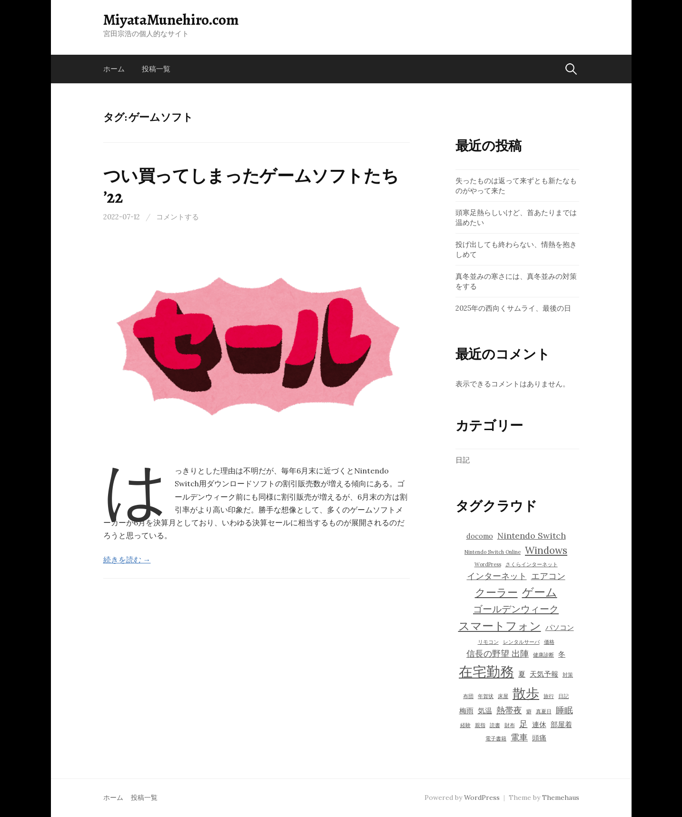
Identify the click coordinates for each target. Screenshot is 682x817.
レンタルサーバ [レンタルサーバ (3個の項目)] (521, 642)
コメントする (177, 216)
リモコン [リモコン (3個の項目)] (488, 642)
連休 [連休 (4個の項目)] (539, 724)
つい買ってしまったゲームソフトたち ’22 (251, 186)
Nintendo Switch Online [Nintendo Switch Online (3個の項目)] (493, 552)
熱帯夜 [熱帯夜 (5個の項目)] (509, 710)
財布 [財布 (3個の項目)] (509, 725)
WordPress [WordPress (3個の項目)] (487, 564)
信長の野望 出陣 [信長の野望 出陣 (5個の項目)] (497, 653)
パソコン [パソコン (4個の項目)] (559, 627)
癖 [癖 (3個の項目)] (529, 711)
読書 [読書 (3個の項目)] (495, 725)
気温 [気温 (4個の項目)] (485, 710)
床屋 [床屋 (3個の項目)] (503, 696)
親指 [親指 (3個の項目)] (480, 725)
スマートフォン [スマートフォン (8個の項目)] (499, 626)
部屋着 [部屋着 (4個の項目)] (561, 724)
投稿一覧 (156, 68)
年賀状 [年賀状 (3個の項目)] (486, 696)
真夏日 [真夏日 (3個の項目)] (544, 711)
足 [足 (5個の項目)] (523, 724)
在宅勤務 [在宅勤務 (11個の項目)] (486, 671)
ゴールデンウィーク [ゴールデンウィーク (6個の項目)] (516, 608)
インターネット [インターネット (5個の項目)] (497, 576)
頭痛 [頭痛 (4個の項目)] (539, 737)
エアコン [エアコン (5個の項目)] (548, 576)
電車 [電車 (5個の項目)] (519, 737)
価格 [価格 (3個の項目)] (549, 642)
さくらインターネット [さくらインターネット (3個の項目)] (531, 564)
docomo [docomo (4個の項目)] (479, 536)
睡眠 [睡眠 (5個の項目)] (564, 710)
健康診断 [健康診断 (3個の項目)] (543, 654)
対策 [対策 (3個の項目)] (568, 674)
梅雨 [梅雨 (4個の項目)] (466, 710)
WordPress (482, 797)
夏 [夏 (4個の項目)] (521, 674)
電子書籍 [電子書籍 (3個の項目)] (495, 738)
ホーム (114, 68)
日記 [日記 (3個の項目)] (563, 696)
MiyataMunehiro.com (171, 19)
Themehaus (560, 797)
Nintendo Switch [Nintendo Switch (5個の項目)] (531, 535)
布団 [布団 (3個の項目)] (468, 696)
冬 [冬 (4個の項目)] (561, 654)
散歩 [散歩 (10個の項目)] (526, 693)
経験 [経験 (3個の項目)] (465, 725)
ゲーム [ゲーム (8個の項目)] (539, 592)
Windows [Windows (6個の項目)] (546, 550)
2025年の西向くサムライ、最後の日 (513, 308)
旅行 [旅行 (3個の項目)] (549, 696)
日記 (462, 459)
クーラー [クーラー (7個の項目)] (496, 592)
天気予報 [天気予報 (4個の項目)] (544, 674)
